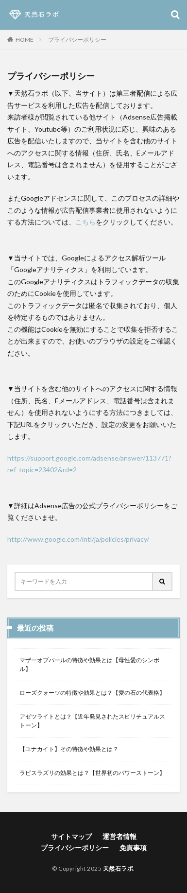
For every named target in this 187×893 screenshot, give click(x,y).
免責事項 (133, 847)
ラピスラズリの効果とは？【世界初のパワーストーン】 (92, 772)
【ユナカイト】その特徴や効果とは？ (69, 749)
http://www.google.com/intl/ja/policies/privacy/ (78, 539)
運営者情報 (119, 836)
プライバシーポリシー (77, 39)
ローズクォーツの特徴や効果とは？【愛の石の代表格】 (92, 692)
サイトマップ (71, 836)
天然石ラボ (118, 868)
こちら (85, 222)
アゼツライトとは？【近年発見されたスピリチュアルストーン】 (92, 721)
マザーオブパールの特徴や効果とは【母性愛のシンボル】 (89, 664)
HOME (25, 39)
